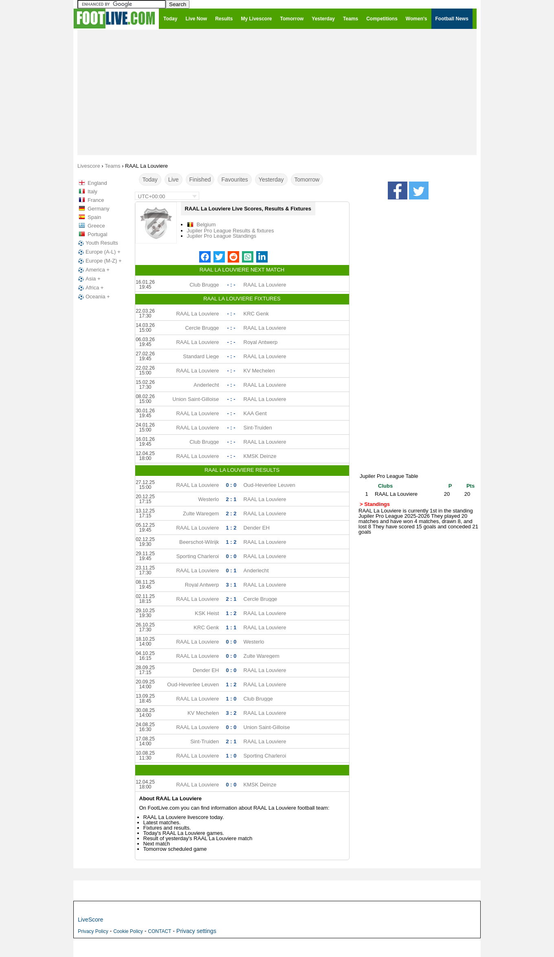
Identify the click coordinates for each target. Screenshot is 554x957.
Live (173, 179)
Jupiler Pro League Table (389, 476)
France (96, 200)
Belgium (206, 224)
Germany (98, 209)
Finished (200, 179)
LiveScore (90, 919)
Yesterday (271, 179)
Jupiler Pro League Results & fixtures (230, 231)
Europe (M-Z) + (99, 261)
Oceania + (93, 296)
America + (93, 270)
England (97, 183)
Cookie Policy (128, 931)
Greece (96, 226)
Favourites (234, 179)
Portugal (97, 234)
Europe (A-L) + (99, 252)
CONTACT (159, 931)
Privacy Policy (93, 931)
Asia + (89, 279)
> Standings (375, 504)
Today (150, 179)
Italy (92, 191)
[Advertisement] (277, 92)
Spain (94, 217)
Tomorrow (307, 179)
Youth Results (97, 243)
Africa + (90, 288)
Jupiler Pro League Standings (222, 236)
